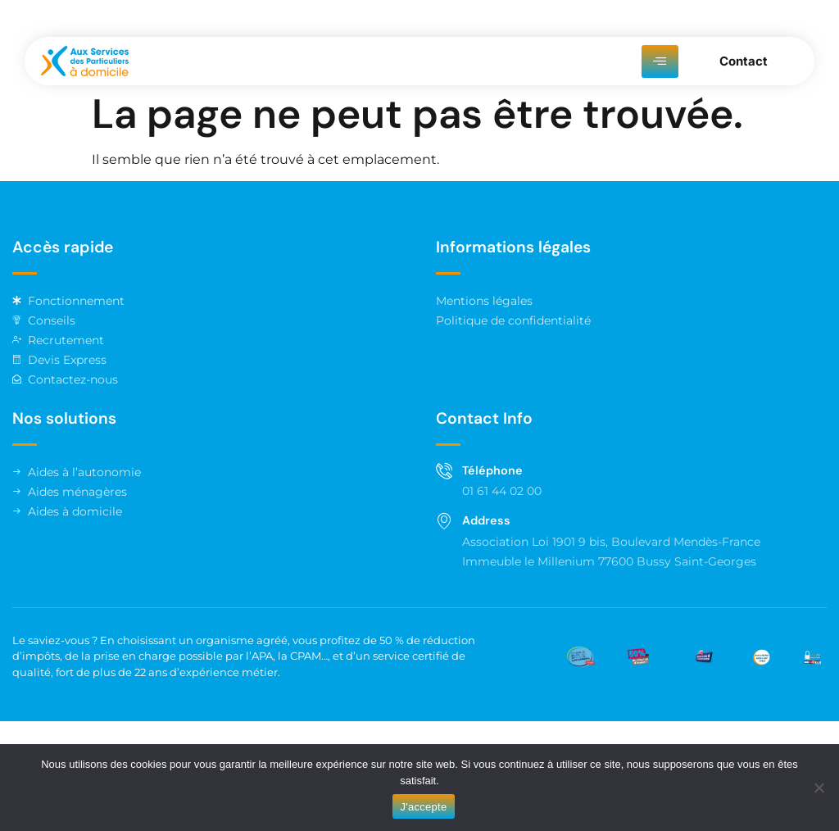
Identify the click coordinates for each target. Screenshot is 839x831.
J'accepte (424, 807)
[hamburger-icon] (660, 61)
